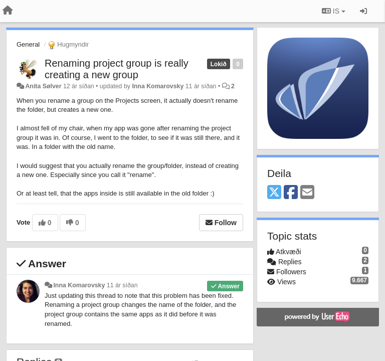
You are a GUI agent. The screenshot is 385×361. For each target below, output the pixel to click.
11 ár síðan (122, 285)
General (28, 44)
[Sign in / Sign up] (363, 11)
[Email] (307, 193)
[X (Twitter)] (274, 193)
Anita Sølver (43, 86)
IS (333, 11)
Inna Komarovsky (157, 86)
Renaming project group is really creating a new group (116, 69)
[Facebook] (291, 193)
